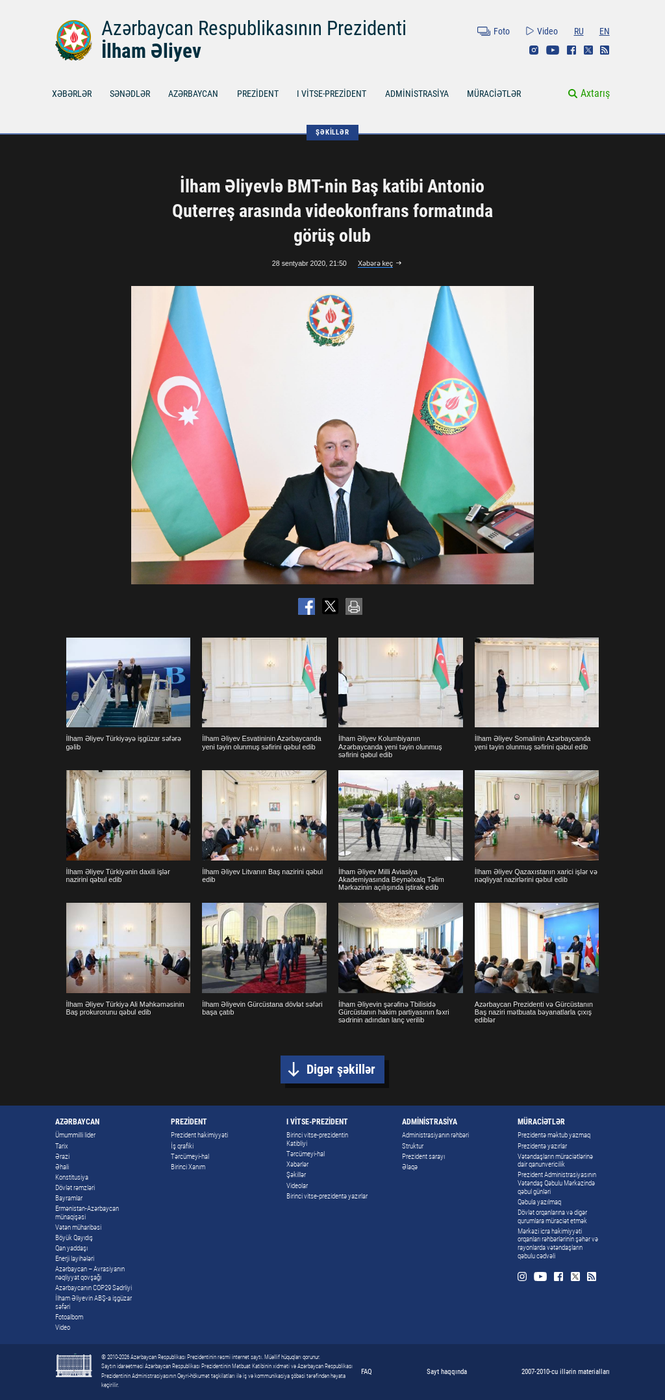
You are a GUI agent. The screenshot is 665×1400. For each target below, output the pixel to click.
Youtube (552, 50)
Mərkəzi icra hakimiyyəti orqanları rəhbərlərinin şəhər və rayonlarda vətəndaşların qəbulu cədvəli (558, 1243)
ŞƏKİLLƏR (332, 131)
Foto (502, 31)
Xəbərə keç (375, 263)
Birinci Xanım (188, 1167)
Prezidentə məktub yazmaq (554, 1135)
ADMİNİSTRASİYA (417, 93)
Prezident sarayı (423, 1156)
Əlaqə (410, 1167)
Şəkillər (296, 1175)
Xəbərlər (297, 1164)
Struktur (412, 1146)
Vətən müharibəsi (78, 1227)
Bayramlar (68, 1198)
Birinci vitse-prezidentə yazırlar (327, 1196)
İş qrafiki (182, 1146)
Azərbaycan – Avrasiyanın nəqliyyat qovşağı (90, 1273)
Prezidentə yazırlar (542, 1146)
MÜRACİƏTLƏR (494, 93)
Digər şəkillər (341, 1069)
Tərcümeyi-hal (190, 1156)
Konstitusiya (71, 1177)
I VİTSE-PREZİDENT (331, 93)
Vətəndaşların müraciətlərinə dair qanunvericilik (555, 1160)
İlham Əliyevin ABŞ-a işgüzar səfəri (93, 1302)
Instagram (533, 50)
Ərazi (62, 1156)
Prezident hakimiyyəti (199, 1135)
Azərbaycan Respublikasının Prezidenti (254, 28)
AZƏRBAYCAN (193, 93)
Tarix (61, 1146)
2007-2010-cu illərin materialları (565, 1371)
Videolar (297, 1186)
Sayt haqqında (447, 1371)
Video (547, 31)
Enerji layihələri (74, 1258)
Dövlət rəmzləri (75, 1188)
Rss (604, 50)
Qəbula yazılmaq (539, 1202)
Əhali (62, 1167)
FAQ (366, 1371)
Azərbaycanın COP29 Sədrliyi (93, 1288)
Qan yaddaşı (71, 1248)
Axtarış (595, 93)
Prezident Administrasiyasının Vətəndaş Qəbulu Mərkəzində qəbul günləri (557, 1183)
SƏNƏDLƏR (130, 93)
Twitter (588, 50)
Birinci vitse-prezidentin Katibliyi (317, 1139)
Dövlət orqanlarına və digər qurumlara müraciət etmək (552, 1216)
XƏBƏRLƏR (72, 93)
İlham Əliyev (151, 51)
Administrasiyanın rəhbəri (435, 1135)
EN (604, 31)
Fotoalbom (69, 1317)
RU (579, 31)
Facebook (571, 50)
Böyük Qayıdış (74, 1238)
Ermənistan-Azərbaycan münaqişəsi (87, 1212)
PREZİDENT (258, 93)
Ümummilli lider (75, 1135)
